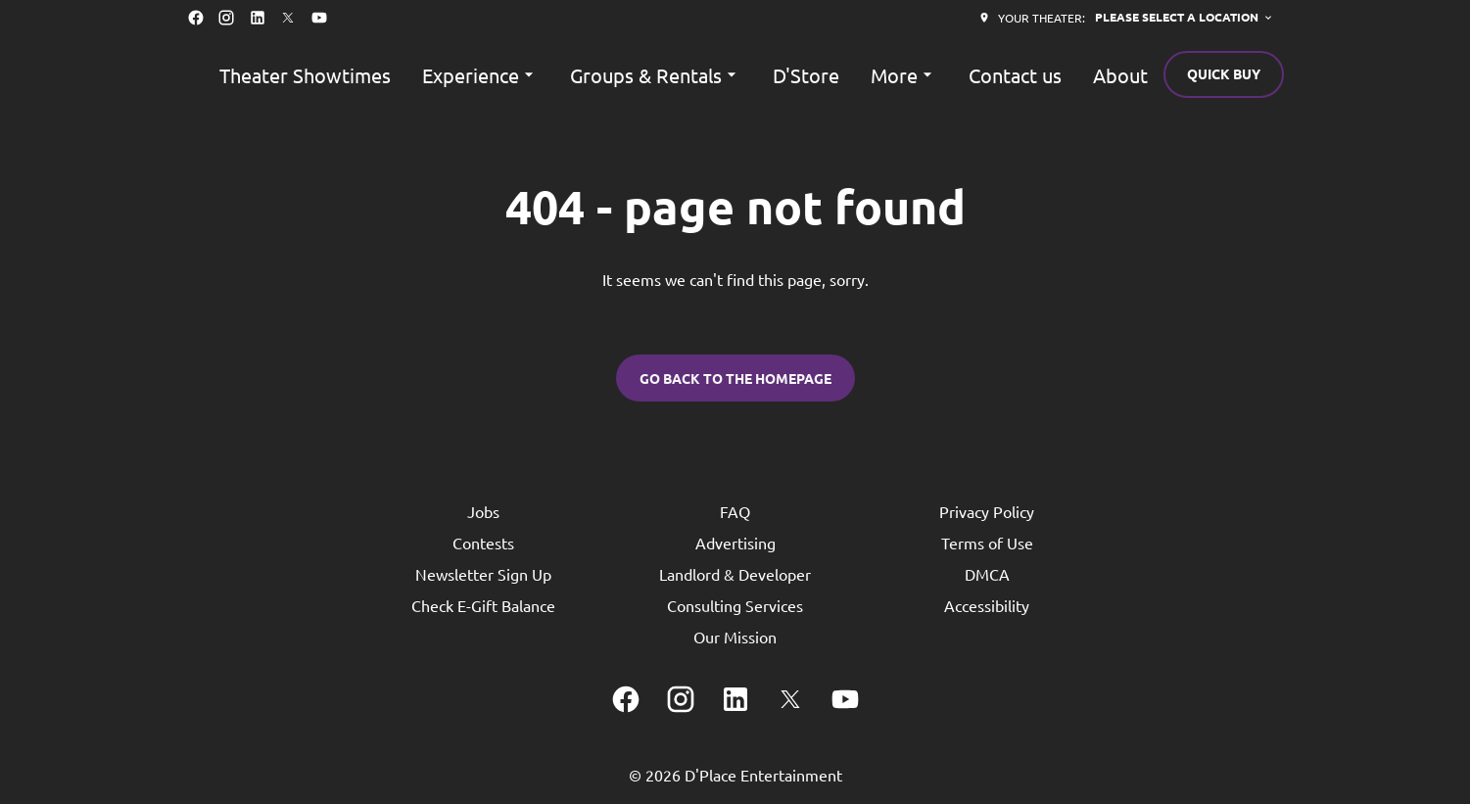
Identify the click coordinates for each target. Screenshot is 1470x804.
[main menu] (683, 75)
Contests (483, 542)
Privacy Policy (986, 511)
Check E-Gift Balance (483, 605)
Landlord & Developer (735, 574)
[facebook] (196, 17)
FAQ (735, 511)
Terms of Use (987, 542)
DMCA (987, 574)
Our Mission (735, 636)
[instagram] (226, 17)
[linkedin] (257, 17)
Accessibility (986, 605)
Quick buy (1223, 73)
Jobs (483, 511)
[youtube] (319, 17)
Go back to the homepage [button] (735, 378)
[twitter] (288, 17)
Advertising (735, 542)
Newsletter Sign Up (483, 574)
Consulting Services (735, 605)
